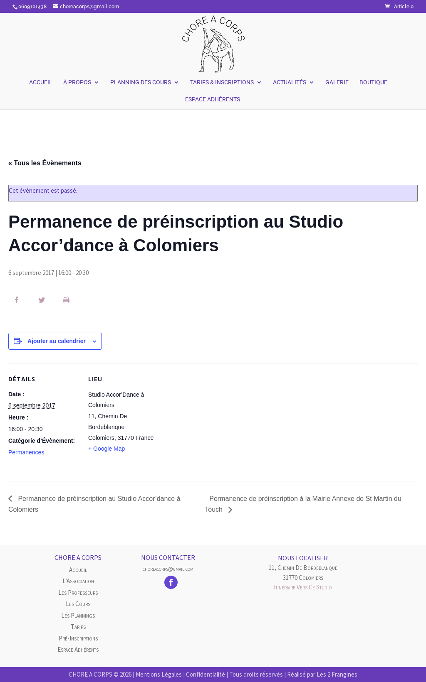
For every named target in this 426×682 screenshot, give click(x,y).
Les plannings (78, 615)
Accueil (40, 82)
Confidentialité (205, 674)
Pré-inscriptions (78, 638)
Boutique (373, 82)
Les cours (78, 604)
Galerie (337, 82)
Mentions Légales (159, 674)
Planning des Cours (140, 82)
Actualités (289, 82)
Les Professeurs (78, 592)
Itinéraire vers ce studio (303, 587)
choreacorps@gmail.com (168, 568)
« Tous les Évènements (45, 163)
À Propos (77, 82)
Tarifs (78, 626)
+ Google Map (106, 448)
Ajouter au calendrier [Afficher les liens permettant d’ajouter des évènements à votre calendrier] (56, 341)
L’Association (78, 581)
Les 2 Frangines (337, 674)
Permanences (26, 452)
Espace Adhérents (212, 99)
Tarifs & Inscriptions (222, 82)
